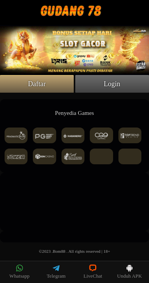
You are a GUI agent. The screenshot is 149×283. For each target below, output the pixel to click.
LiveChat (92, 271)
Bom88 (59, 251)
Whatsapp (20, 271)
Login (112, 84)
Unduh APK (129, 271)
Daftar (37, 84)
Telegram (56, 271)
